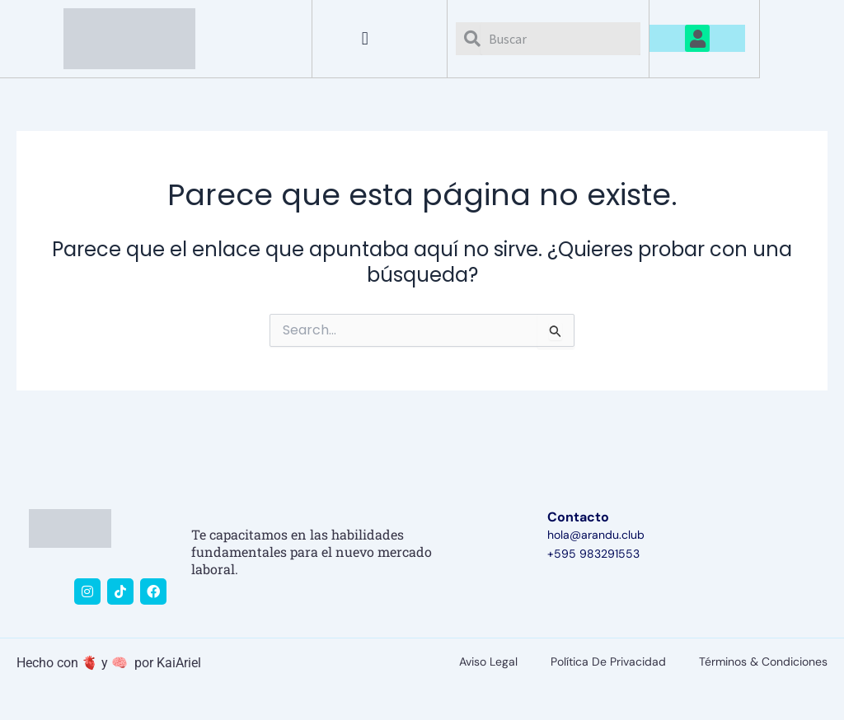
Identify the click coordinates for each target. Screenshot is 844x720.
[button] (365, 38)
